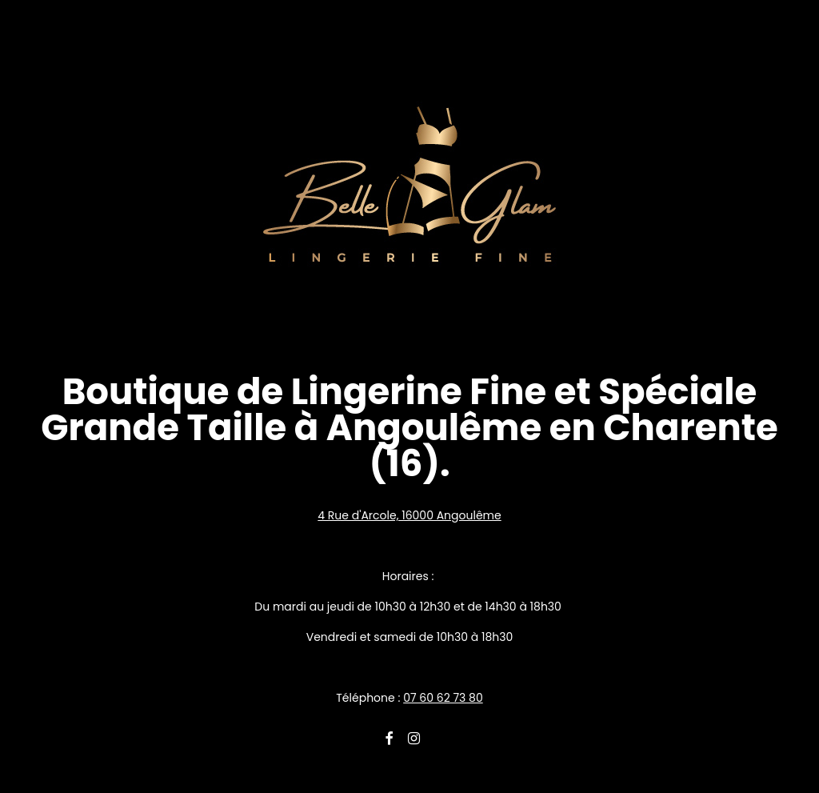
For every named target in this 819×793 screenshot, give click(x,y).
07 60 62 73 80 (443, 698)
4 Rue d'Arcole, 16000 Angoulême (409, 515)
